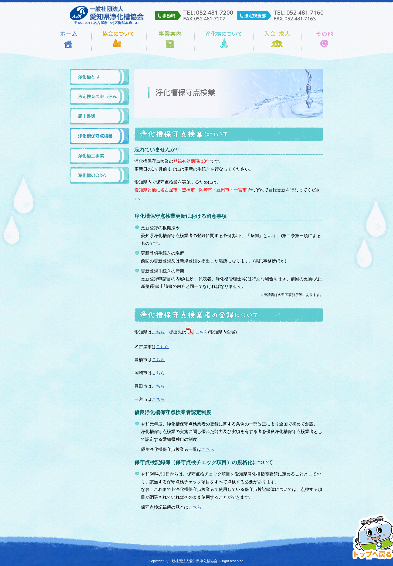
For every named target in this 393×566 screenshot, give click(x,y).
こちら (158, 331)
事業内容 (170, 39)
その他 (324, 39)
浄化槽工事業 (99, 156)
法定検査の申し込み (99, 96)
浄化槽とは (99, 77)
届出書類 (99, 116)
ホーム (68, 39)
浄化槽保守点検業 (99, 136)
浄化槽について (224, 39)
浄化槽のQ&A (99, 175)
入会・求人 (277, 39)
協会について (119, 39)
